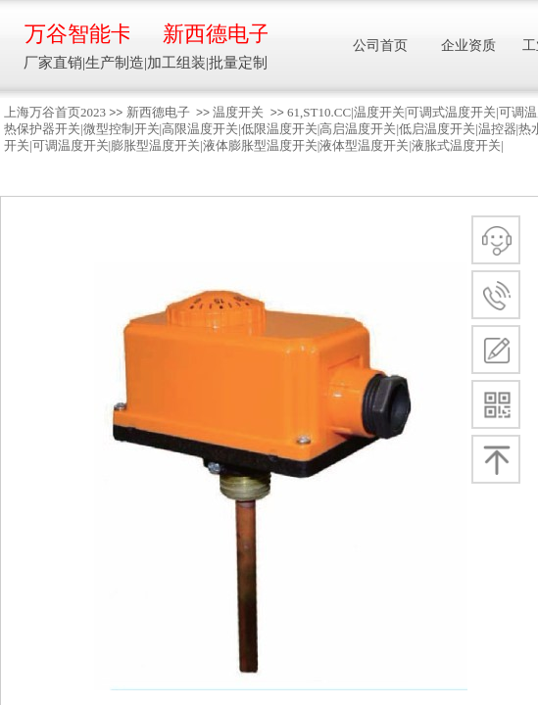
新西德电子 (158, 112)
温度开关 (238, 112)
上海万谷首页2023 (55, 112)
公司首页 (380, 45)
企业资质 (468, 45)
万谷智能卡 (76, 34)
